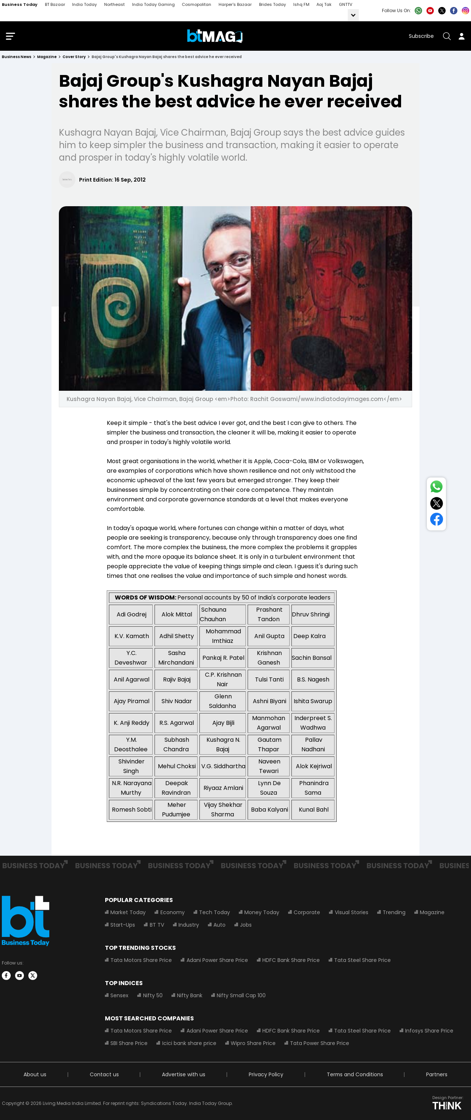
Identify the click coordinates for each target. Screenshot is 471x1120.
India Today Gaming (153, 4)
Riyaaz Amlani (223, 788)
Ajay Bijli (223, 723)
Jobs (245, 924)
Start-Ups (122, 924)
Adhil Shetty (176, 636)
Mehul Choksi (177, 766)
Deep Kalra (309, 636)
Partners (436, 1074)
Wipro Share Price (252, 1043)
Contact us (103, 1074)
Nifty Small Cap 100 (240, 995)
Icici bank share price (189, 1043)
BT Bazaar (55, 4)
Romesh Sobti (132, 809)
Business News (16, 57)
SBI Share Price (129, 1043)
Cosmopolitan (196, 4)
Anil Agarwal (131, 679)
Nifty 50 (152, 995)
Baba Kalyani (269, 809)
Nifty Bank (189, 995)
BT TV (156, 924)
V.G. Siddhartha (223, 766)
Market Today (128, 912)
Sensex (119, 995)
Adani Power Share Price (217, 960)
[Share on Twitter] (436, 505)
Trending (393, 912)
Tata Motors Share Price (141, 960)
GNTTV (345, 4)
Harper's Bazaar (235, 4)
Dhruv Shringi (311, 614)
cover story (74, 57)
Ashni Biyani (269, 701)
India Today (84, 4)
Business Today (20, 4)
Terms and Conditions (354, 1074)
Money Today (261, 912)
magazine (47, 57)
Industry (188, 924)
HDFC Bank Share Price (290, 960)
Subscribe (421, 36)
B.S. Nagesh (313, 679)
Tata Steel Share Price (362, 960)
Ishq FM (301, 4)
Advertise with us (183, 1074)
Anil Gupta (269, 636)
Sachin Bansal (312, 658)
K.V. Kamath (131, 636)
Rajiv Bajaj (177, 679)
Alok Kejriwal (314, 766)
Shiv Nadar (177, 701)
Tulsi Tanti (269, 679)
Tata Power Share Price (319, 1043)
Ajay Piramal (131, 701)
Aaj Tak (324, 4)
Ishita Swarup (313, 701)
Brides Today (272, 4)
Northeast (114, 4)
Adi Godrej (131, 614)
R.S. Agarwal (176, 723)
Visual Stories (351, 912)
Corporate (306, 912)
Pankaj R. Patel (223, 658)
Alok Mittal (177, 614)
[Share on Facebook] (436, 521)
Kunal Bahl (314, 809)
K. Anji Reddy (131, 723)
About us (35, 1074)
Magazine (431, 912)
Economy (172, 912)
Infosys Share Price (429, 1030)
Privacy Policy (265, 1074)
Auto (219, 924)
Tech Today (214, 912)
